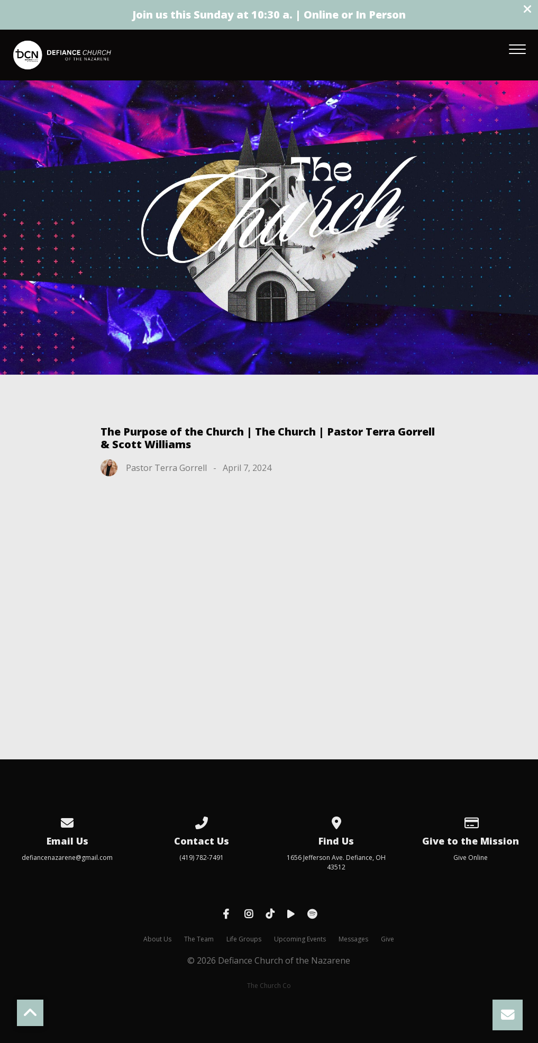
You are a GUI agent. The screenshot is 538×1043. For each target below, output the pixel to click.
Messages (353, 939)
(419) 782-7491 (201, 857)
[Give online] (471, 821)
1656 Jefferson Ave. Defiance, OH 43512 (336, 862)
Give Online (470, 857)
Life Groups (243, 939)
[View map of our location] (336, 821)
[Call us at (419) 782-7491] (202, 821)
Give (387, 939)
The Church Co (269, 985)
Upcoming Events (300, 939)
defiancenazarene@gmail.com (67, 857)
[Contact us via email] (67, 821)
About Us (157, 939)
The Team (199, 939)
